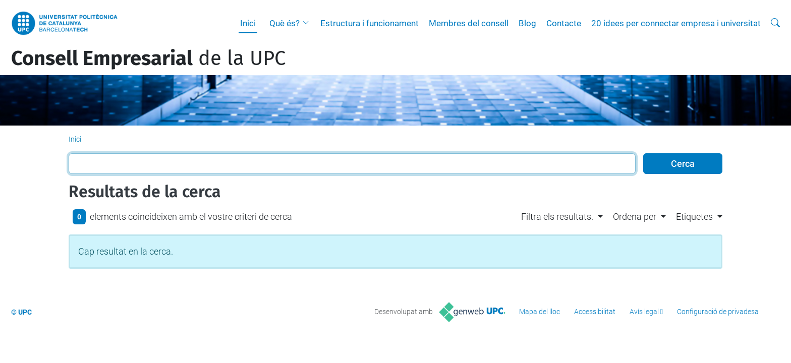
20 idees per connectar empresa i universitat (676, 23)
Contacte (563, 23)
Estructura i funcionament (369, 23)
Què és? (284, 23)
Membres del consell (468, 23)
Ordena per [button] (634, 216)
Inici (248, 23)
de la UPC (148, 58)
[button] (308, 23)
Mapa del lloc (539, 312)
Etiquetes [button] (694, 216)
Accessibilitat (594, 312)
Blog (527, 23)
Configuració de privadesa (718, 312)
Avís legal (644, 312)
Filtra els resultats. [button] (557, 216)
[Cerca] (775, 23)
